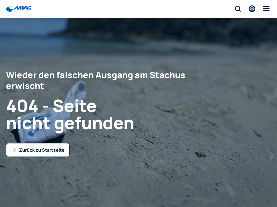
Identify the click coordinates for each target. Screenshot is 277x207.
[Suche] (238, 8)
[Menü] (266, 8)
